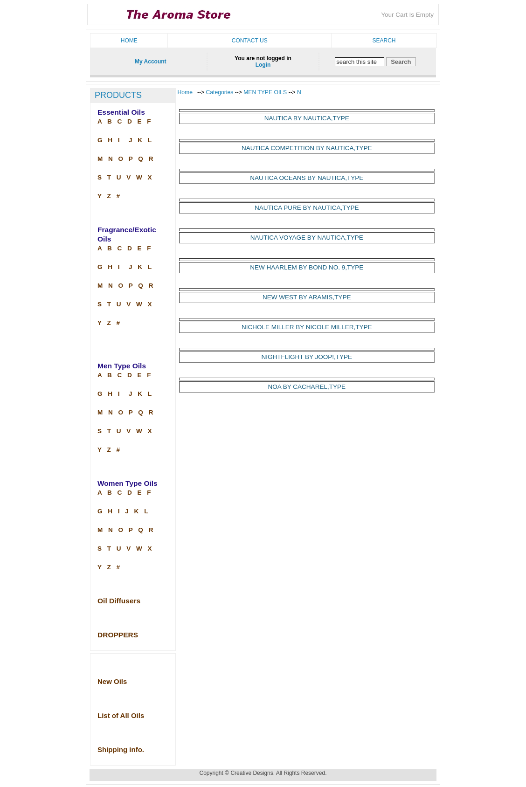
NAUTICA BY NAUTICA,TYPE (306, 118)
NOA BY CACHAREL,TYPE (307, 386)
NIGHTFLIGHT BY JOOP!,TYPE (306, 356)
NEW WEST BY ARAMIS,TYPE (307, 297)
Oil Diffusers (118, 601)
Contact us (250, 40)
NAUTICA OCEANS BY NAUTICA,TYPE (306, 177)
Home (129, 40)
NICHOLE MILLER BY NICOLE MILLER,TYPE (307, 327)
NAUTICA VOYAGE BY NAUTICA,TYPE (306, 237)
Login (263, 65)
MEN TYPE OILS (265, 92)
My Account (150, 61)
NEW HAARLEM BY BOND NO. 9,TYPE (306, 267)
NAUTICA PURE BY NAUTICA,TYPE (307, 207)
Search (383, 40)
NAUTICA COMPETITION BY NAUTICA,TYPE (307, 148)
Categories (220, 92)
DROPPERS (117, 635)
